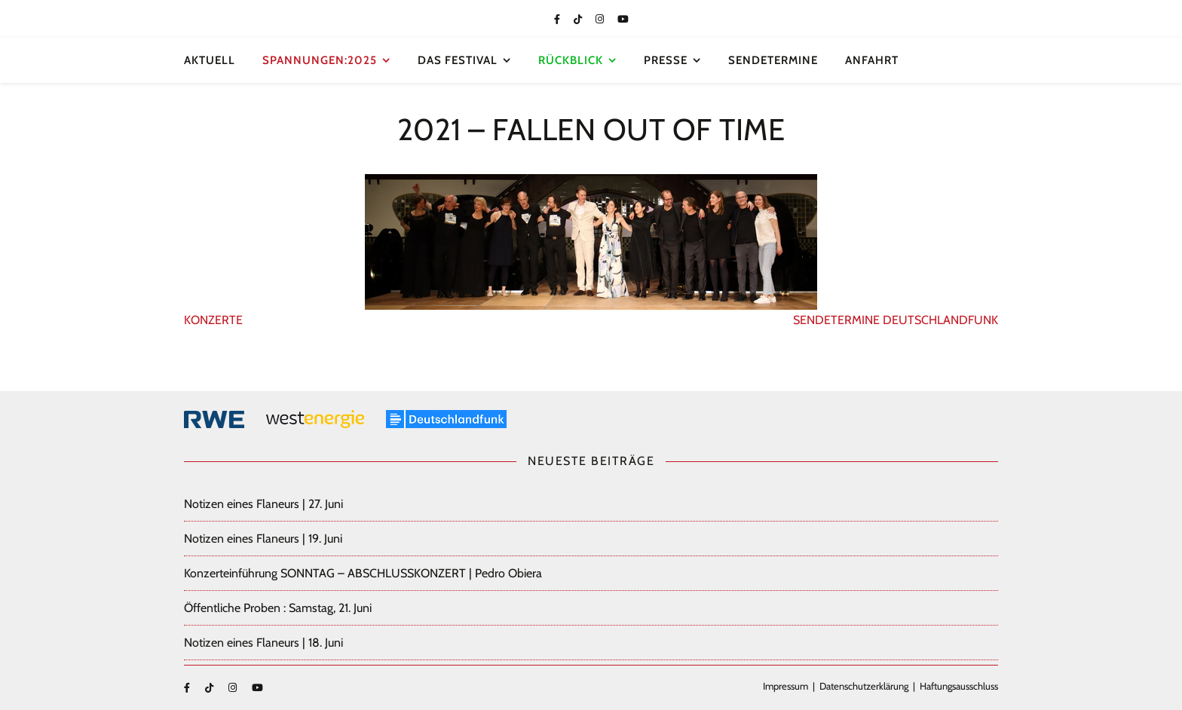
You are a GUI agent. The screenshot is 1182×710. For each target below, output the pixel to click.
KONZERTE (213, 320)
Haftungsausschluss (959, 686)
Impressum (785, 686)
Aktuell (209, 60)
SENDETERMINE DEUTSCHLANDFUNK (895, 320)
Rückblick (570, 60)
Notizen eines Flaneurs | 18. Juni (263, 642)
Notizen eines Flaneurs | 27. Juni (263, 504)
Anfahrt (872, 60)
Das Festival (458, 60)
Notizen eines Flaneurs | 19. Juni (263, 538)
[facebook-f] (558, 19)
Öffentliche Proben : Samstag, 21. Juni (278, 608)
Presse (665, 60)
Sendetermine (773, 60)
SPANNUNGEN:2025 (319, 60)
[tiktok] (579, 19)
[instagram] (601, 19)
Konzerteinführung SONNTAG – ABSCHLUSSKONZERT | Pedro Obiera (363, 573)
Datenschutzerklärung (863, 686)
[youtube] (623, 19)
